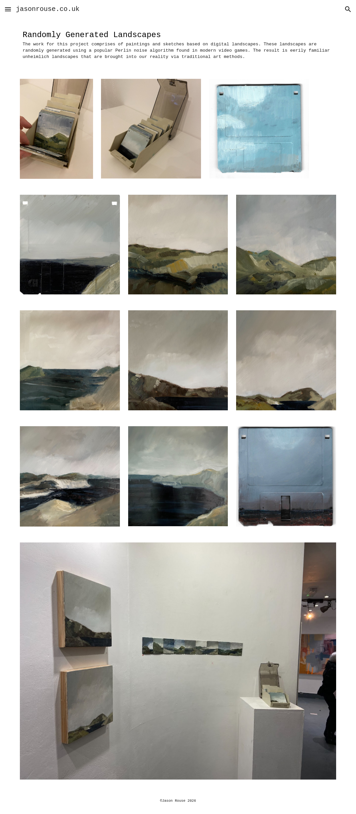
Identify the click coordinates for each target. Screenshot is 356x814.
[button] (8, 9)
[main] (178, 44)
